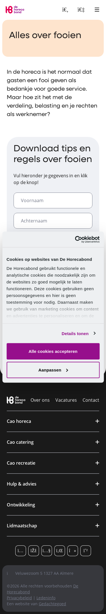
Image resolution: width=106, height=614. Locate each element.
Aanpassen (53, 369)
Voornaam (32, 200)
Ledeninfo (45, 597)
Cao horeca (19, 421)
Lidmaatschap (22, 526)
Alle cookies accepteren (53, 351)
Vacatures (66, 400)
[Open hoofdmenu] (97, 9)
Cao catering (20, 442)
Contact (91, 400)
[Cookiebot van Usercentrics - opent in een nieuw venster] (75, 239)
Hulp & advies (21, 484)
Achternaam (34, 221)
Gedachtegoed (52, 603)
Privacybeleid (19, 597)
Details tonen (75, 333)
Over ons (40, 400)
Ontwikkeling (21, 505)
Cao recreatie (21, 463)
